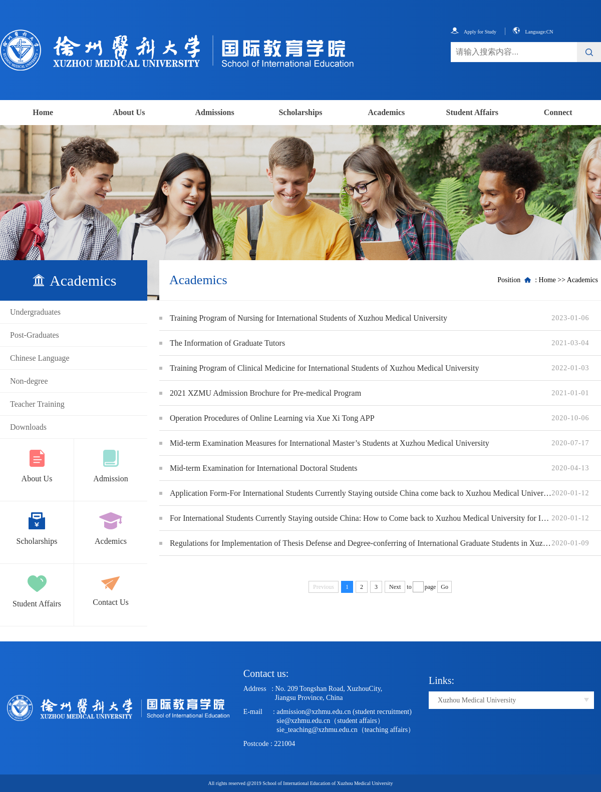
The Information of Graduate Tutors (227, 343)
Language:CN (532, 32)
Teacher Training (37, 404)
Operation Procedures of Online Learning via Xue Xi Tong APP (272, 418)
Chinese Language (40, 358)
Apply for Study (473, 32)
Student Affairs (472, 112)
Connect (558, 112)
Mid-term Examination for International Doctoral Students (264, 468)
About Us (129, 112)
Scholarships (300, 112)
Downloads (28, 427)
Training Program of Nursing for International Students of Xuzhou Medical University (308, 318)
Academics (386, 112)
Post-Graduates (34, 335)
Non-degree (29, 381)
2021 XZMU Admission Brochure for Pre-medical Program (265, 393)
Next (395, 586)
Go (444, 586)
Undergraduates (35, 312)
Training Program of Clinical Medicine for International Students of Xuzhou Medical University (324, 368)
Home (43, 112)
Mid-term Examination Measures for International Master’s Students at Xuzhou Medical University (329, 443)
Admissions (214, 112)
